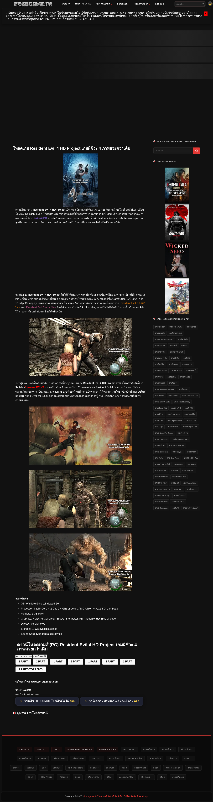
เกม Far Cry (191, 421)
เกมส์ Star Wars (173, 414)
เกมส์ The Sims (161, 439)
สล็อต (124, 768)
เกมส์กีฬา (175, 358)
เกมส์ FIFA (189, 408)
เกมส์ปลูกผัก (185, 377)
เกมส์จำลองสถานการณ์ (164, 339)
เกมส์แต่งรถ (191, 452)
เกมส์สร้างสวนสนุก (162, 496)
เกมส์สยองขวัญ (161, 358)
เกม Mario (191, 464)
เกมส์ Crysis (177, 452)
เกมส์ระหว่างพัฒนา (190, 508)
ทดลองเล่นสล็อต (135, 759)
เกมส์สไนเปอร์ (180, 496)
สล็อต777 (188, 759)
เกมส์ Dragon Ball (190, 427)
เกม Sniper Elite (189, 483)
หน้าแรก (66, 4)
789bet (30, 768)
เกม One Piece (173, 458)
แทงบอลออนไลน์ (75, 768)
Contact (42, 750)
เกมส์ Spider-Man (174, 421)
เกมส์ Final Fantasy (182, 402)
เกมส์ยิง (184, 346)
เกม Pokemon (172, 427)
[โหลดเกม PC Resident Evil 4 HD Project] (80, 464)
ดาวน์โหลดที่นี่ (40, 656)
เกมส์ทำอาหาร (160, 483)
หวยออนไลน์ (155, 759)
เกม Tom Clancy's (162, 489)
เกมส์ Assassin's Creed (164, 389)
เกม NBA (174, 470)
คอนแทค (159, 4)
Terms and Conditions (79, 750)
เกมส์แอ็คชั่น (191, 327)
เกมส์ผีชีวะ (159, 414)
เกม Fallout (178, 464)
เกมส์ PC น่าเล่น (83, 4)
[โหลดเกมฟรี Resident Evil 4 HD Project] (80, 374)
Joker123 (96, 759)
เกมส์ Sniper (192, 489)
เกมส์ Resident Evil (190, 396)
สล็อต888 (110, 768)
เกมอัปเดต (175, 483)
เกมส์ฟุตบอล (160, 383)
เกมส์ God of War (191, 458)
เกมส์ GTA (159, 421)
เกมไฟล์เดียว (160, 327)
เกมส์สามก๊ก (173, 396)
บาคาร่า (16, 768)
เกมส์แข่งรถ (183, 389)
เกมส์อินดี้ (173, 346)
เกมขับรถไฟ (176, 408)
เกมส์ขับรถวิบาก (161, 477)
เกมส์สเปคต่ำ (183, 339)
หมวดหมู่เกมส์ (104, 4)
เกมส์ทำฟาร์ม (176, 371)
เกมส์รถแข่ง (173, 364)
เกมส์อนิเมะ (171, 377)
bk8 (44, 768)
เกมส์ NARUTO (188, 470)
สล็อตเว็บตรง (149, 750)
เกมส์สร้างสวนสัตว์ (162, 464)
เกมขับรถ (159, 377)
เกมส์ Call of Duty (162, 402)
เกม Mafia (159, 458)
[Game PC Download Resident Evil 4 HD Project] (80, 590)
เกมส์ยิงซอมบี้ (191, 371)
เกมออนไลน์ (160, 445)
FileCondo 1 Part (24, 656)
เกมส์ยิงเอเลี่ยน (161, 408)
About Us (24, 750)
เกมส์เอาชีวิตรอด (176, 352)
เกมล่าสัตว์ (178, 489)
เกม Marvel (159, 396)
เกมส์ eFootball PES (180, 439)
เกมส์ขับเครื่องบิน (179, 477)
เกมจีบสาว (173, 383)
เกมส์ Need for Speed (164, 433)
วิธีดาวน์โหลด (142, 4)
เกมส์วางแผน (160, 346)
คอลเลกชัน (123, 4)
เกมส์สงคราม (187, 364)
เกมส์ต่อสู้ (186, 358)
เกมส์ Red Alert (161, 508)
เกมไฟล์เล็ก (159, 364)
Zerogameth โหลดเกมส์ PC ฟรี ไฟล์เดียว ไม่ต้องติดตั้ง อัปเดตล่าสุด (116, 796)
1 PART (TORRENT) (31, 669)
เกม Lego (159, 427)
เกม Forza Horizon (176, 445)
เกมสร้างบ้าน (182, 433)
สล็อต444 (172, 759)
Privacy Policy (107, 750)
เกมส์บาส (175, 508)
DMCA (57, 750)
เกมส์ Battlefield (161, 452)
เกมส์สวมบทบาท (175, 333)
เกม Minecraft (160, 470)
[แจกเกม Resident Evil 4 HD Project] (80, 527)
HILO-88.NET (129, 750)
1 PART (23, 661)
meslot (42, 759)
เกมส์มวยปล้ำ (189, 414)
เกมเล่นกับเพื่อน (161, 502)
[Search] (203, 4)
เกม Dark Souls (178, 502)
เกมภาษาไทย (160, 352)
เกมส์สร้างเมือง (161, 371)
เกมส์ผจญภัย (160, 333)
